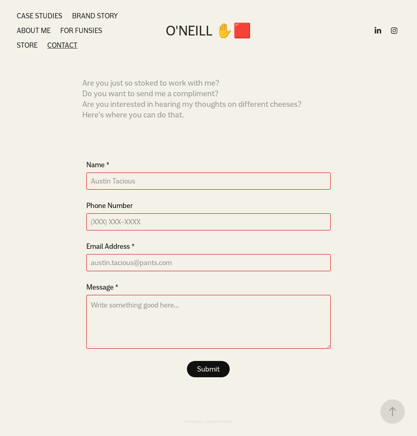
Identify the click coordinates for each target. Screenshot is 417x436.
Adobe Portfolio (219, 421)
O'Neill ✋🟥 (208, 30)
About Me (33, 30)
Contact (62, 45)
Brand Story (95, 15)
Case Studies (39, 15)
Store (27, 45)
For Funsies (81, 30)
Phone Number (109, 205)
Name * (98, 164)
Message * (102, 287)
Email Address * (110, 246)
